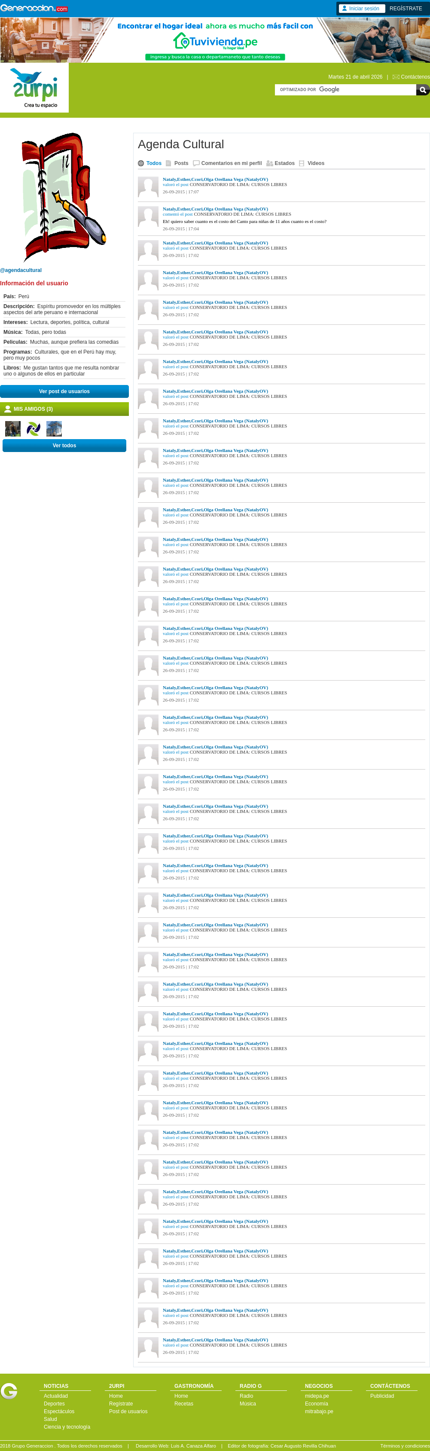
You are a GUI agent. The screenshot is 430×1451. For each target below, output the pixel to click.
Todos (154, 163)
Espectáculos (59, 1411)
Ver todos (64, 446)
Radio (246, 1396)
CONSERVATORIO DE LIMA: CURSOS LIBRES (238, 184)
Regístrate (121, 1404)
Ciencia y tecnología (67, 1427)
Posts (181, 163)
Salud (50, 1419)
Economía (316, 1404)
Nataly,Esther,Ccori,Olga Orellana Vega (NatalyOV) (215, 179)
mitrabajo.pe (319, 1411)
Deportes (54, 1404)
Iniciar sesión (364, 9)
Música (248, 1404)
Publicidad (382, 1396)
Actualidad (56, 1396)
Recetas (183, 1404)
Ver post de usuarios (64, 391)
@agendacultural (21, 270)
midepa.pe (317, 1396)
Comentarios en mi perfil (231, 163)
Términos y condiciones (405, 1445)
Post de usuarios (128, 1411)
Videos (316, 163)
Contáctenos (415, 77)
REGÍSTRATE (406, 9)
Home (116, 1396)
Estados (285, 163)
